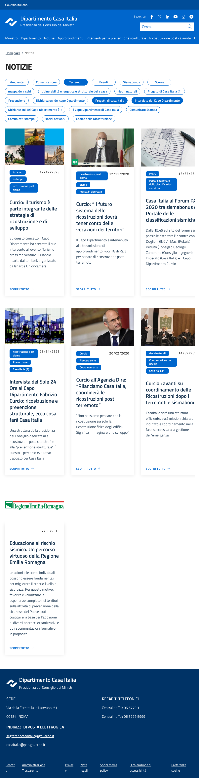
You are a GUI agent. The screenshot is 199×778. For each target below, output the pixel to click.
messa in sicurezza (91, 191)
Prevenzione (20, 362)
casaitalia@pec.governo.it (25, 744)
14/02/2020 (188, 353)
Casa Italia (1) (21, 369)
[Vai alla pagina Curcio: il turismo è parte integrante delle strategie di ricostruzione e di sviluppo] (22, 289)
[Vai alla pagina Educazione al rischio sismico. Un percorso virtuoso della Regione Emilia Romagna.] (22, 648)
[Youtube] (174, 16)
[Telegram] (190, 16)
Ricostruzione (88, 360)
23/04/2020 (50, 351)
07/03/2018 (50, 531)
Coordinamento (89, 367)
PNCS (152, 174)
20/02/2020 (119, 353)
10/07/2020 (188, 173)
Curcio (83, 353)
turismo (17, 172)
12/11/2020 (119, 174)
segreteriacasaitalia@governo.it (30, 736)
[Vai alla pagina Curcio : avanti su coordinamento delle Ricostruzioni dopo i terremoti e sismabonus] (158, 468)
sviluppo (18, 179)
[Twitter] (158, 16)
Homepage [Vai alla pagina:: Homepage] (13, 53)
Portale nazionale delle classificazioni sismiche (160, 184)
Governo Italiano (16, 4)
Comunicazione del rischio (160, 362)
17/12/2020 (50, 172)
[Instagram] (182, 16)
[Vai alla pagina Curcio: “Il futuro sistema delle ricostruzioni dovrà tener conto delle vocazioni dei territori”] (88, 289)
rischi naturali (157, 353)
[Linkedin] (166, 16)
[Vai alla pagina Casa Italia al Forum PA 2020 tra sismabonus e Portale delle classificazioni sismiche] (158, 289)
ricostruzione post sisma (23, 188)
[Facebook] (150, 16)
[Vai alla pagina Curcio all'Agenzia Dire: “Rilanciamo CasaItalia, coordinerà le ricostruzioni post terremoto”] (88, 468)
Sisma (83, 184)
